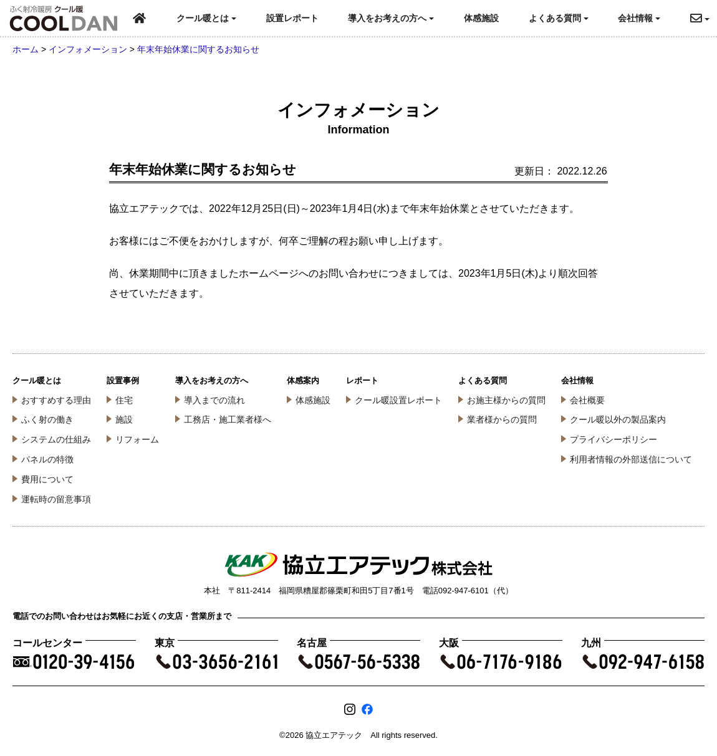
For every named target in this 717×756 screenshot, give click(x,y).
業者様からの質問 (502, 419)
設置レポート (292, 18)
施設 (124, 419)
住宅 (124, 400)
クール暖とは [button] (206, 18)
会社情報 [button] (639, 18)
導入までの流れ (214, 400)
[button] (703, 18)
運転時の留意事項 (56, 499)
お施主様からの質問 (506, 400)
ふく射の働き (47, 419)
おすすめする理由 (56, 400)
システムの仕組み (56, 439)
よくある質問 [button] (559, 18)
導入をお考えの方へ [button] (391, 18)
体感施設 (481, 18)
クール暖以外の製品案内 (618, 419)
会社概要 (587, 400)
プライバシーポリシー (613, 439)
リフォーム (137, 439)
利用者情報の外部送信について (631, 459)
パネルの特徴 (47, 459)
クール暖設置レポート (398, 400)
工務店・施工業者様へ (227, 419)
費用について (47, 479)
